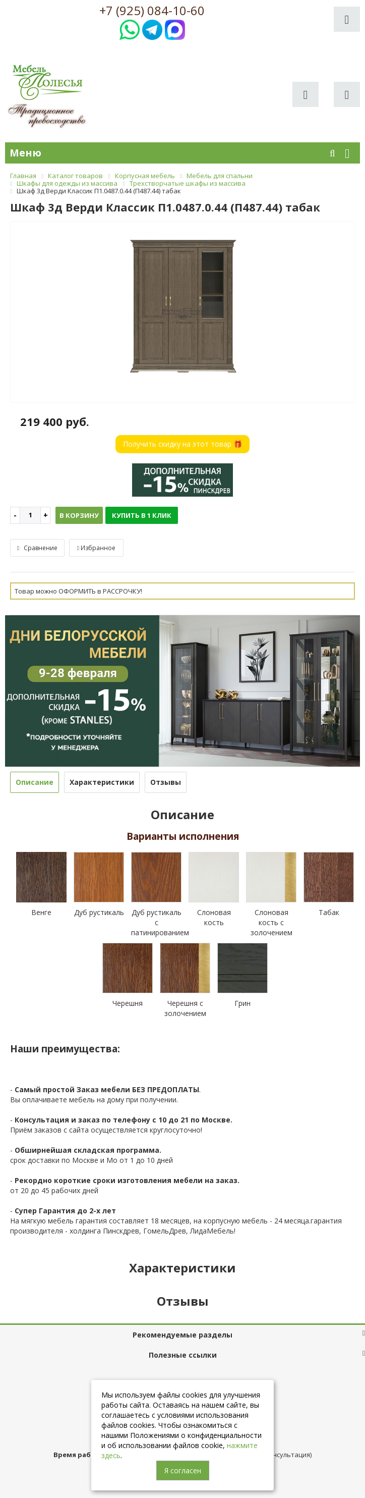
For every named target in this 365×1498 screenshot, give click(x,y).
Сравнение (37, 548)
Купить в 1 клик (141, 515)
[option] (182, 313)
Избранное (96, 548)
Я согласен (182, 1470)
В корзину (79, 515)
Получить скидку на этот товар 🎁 (182, 444)
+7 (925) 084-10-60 (152, 11)
